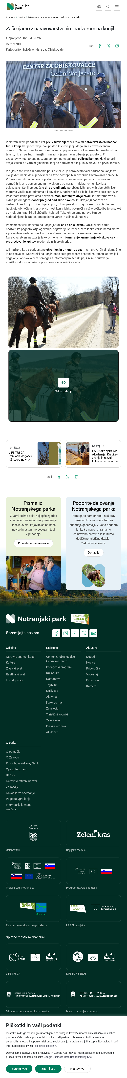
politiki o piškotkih (45, 1046)
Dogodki (91, 657)
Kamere (91, 686)
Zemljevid (52, 708)
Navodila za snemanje (20, 793)
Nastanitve (53, 679)
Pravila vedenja (56, 726)
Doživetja (52, 691)
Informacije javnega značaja (18, 807)
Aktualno (10, 17)
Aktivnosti (52, 697)
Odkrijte (11, 648)
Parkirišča (92, 680)
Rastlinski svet (15, 674)
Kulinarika (52, 673)
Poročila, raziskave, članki (22, 763)
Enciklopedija (14, 680)
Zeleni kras (53, 720)
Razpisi (10, 775)
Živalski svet (14, 668)
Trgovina (51, 685)
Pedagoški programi (59, 667)
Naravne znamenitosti (20, 657)
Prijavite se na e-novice (33, 543)
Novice (21, 17)
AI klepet (52, 732)
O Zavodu (12, 757)
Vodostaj (92, 674)
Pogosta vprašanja (18, 799)
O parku (11, 743)
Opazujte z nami (16, 769)
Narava (40, 49)
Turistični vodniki (57, 714)
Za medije (12, 787)
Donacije (93, 552)
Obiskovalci (56, 49)
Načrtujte (52, 648)
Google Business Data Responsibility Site (68, 1057)
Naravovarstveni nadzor (21, 781)
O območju (13, 752)
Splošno (28, 49)
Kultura (11, 662)
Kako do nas (54, 702)
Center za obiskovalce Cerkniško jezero (60, 659)
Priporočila (93, 668)
